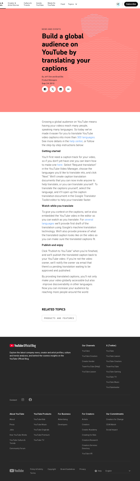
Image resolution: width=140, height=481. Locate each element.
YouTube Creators (89, 356)
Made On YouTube (88, 4)
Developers (62, 425)
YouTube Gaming (113, 372)
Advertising (63, 419)
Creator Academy (89, 430)
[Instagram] (22, 399)
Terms (33, 473)
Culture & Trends (64, 4)
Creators (85, 425)
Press (12, 425)
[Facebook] (30, 399)
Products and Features (59, 318)
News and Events (51, 29)
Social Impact (112, 430)
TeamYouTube (112, 366)
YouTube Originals (41, 430)
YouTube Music (112, 382)
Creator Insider (88, 361)
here (60, 164)
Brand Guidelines (68, 469)
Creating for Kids (89, 435)
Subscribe (131, 4)
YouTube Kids (39, 419)
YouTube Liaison (89, 372)
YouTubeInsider (112, 387)
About (12, 419)
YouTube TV (111, 377)
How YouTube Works (18, 435)
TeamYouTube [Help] (91, 366)
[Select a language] (118, 471)
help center (76, 141)
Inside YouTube (76, 4)
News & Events (36, 4)
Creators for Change (114, 419)
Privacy (83, 469)
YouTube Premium (42, 435)
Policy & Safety (36, 469)
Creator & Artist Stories (49, 4)
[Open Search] (118, 4)
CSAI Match (111, 425)
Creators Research (90, 440)
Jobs (12, 430)
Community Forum (17, 448)
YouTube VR (87, 454)
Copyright (52, 469)
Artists (85, 419)
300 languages (86, 137)
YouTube (86, 351)
